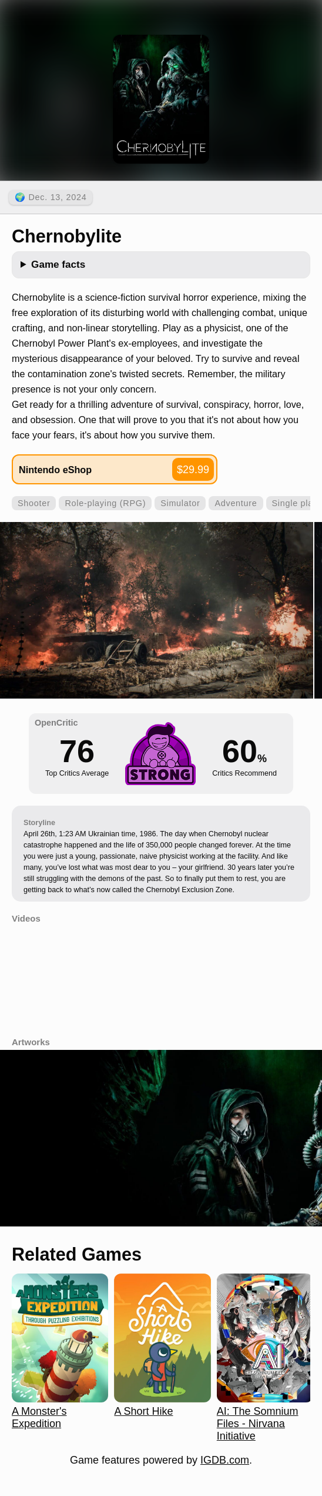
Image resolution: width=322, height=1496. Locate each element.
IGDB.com (224, 1460)
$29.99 (193, 470)
